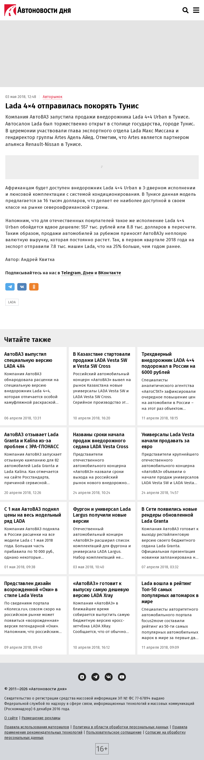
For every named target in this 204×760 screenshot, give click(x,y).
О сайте (11, 718)
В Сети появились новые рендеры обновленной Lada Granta (169, 515)
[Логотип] (37, 10)
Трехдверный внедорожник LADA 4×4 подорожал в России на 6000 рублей (168, 363)
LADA (12, 302)
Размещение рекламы (41, 718)
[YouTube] (122, 677)
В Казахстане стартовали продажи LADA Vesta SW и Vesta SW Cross (101, 360)
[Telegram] (10, 287)
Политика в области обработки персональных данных (120, 727)
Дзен (88, 273)
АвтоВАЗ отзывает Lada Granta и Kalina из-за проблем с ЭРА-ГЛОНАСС (31, 441)
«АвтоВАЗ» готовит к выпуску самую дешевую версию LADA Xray (101, 589)
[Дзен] (82, 677)
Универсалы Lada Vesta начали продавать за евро (168, 441)
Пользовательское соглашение (114, 732)
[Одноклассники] (34, 287)
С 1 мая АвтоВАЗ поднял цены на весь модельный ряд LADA (32, 515)
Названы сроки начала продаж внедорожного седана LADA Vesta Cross (100, 441)
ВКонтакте (109, 273)
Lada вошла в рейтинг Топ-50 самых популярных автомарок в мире (170, 592)
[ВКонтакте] (22, 287)
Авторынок (52, 97)
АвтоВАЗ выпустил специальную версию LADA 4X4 (28, 360)
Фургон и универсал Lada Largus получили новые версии (102, 515)
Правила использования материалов (36, 727)
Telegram (71, 273)
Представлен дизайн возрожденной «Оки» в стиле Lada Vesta (31, 589)
